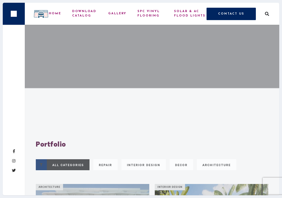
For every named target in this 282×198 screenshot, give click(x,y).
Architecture (216, 165)
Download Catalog (84, 14)
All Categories (60, 164)
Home (55, 13)
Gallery (117, 13)
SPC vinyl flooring (148, 14)
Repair (105, 165)
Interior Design (143, 165)
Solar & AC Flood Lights (189, 14)
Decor (181, 165)
